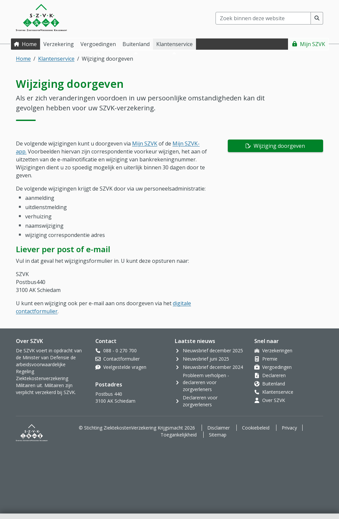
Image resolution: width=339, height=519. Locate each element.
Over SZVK (273, 400)
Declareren (274, 375)
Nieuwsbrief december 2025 (213, 350)
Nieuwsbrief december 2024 (213, 367)
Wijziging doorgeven (278, 145)
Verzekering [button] (58, 44)
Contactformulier (121, 359)
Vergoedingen (277, 367)
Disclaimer (218, 428)
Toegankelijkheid (179, 435)
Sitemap (217, 435)
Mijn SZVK (312, 44)
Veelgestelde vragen (124, 367)
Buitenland (273, 383)
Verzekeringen (277, 350)
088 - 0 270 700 (120, 350)
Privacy (289, 428)
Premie (269, 359)
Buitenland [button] (136, 44)
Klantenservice (56, 58)
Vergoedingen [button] (98, 44)
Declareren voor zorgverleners (200, 401)
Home (29, 44)
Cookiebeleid (255, 428)
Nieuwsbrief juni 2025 (206, 359)
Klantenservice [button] (174, 44)
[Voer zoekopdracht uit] (317, 18)
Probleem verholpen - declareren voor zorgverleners (206, 382)
